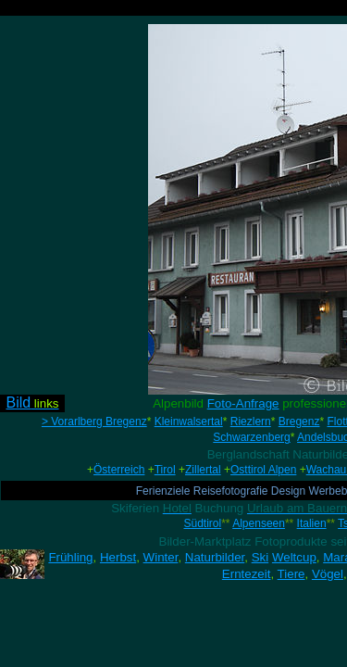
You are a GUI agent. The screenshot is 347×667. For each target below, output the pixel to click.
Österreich (118, 469)
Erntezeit (246, 574)
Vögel (327, 574)
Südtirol (203, 523)
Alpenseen (258, 523)
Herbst (118, 557)
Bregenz (299, 421)
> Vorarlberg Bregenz (94, 421)
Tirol (165, 469)
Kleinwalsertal (189, 421)
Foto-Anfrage (243, 403)
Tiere (291, 574)
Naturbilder (214, 557)
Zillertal (203, 469)
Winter (161, 557)
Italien (312, 523)
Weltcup (294, 557)
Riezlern (250, 421)
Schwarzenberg (251, 437)
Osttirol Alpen (263, 469)
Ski (260, 557)
